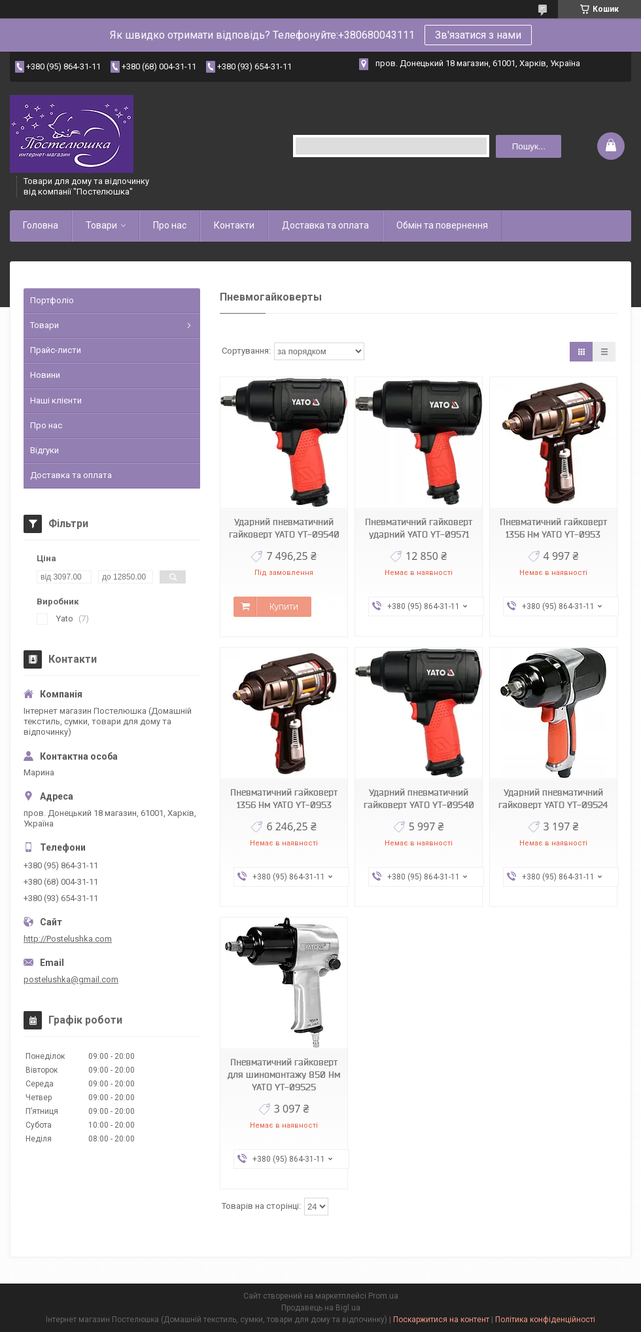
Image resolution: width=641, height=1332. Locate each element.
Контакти (234, 225)
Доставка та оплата (325, 225)
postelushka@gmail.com (71, 979)
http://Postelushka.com (68, 939)
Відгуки (44, 450)
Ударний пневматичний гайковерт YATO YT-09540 (284, 528)
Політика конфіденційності (545, 1319)
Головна (40, 225)
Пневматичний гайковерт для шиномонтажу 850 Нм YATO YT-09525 (284, 1074)
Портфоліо (52, 300)
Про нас (169, 225)
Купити (283, 606)
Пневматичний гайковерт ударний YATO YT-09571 (418, 528)
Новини (45, 375)
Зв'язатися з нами (478, 35)
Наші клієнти (56, 400)
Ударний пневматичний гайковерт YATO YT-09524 (553, 798)
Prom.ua (383, 1296)
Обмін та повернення (442, 225)
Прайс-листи (55, 350)
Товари (101, 225)
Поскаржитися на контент (441, 1319)
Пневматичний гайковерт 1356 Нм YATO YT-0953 (553, 528)
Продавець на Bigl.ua (320, 1307)
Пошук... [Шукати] (529, 146)
